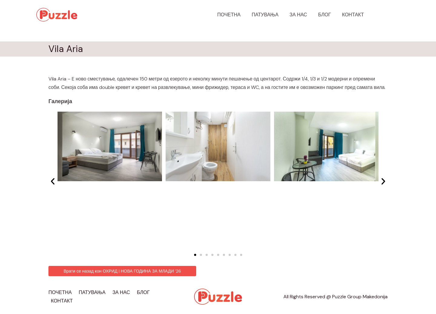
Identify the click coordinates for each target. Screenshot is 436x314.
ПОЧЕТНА (235, 14)
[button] (195, 255)
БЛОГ (326, 14)
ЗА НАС (302, 14)
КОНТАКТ (354, 14)
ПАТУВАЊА (269, 14)
